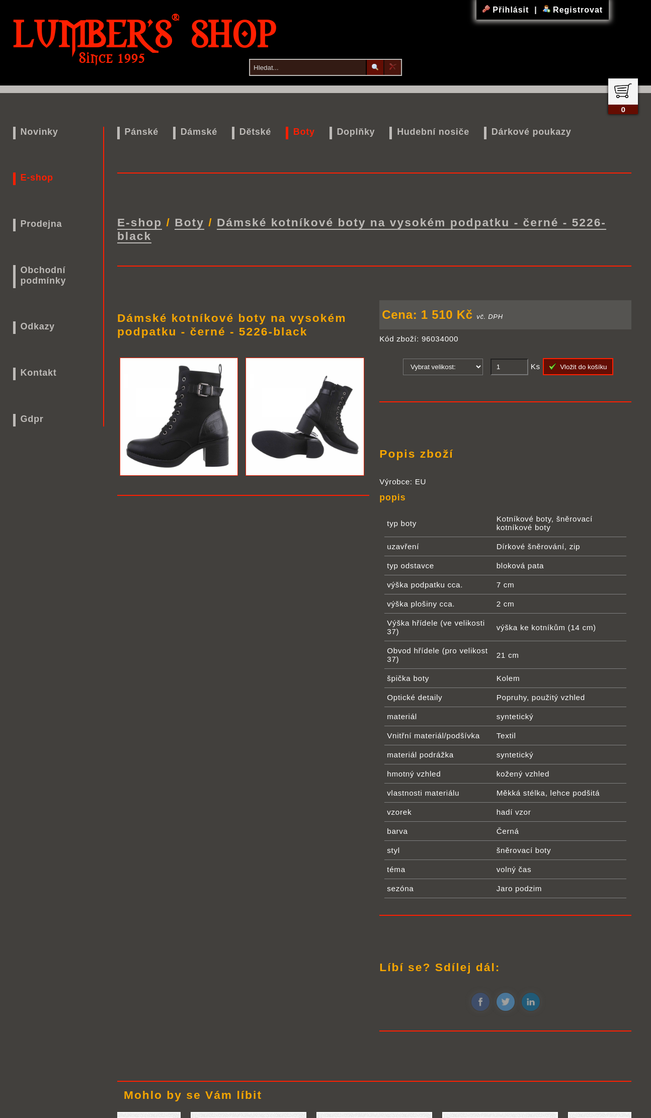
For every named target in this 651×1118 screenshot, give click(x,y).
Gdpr (32, 419)
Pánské (141, 132)
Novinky (39, 132)
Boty (304, 132)
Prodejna (41, 224)
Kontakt (39, 373)
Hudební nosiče (433, 132)
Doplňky (356, 132)
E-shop (37, 178)
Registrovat (573, 10)
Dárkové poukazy (532, 132)
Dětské (255, 132)
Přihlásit (507, 10)
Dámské (199, 132)
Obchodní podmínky (43, 275)
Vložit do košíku (578, 367)
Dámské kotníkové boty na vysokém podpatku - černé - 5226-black (361, 229)
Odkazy (38, 326)
